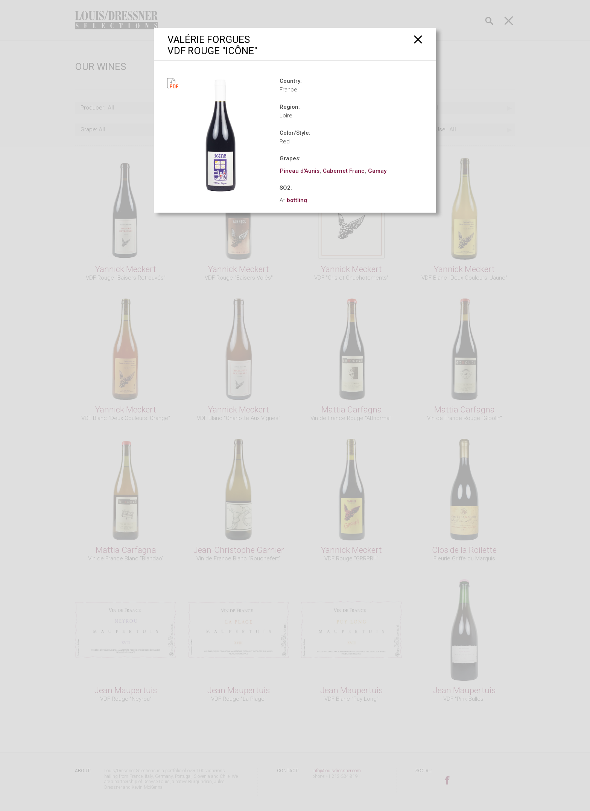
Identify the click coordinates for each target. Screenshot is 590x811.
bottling (297, 200)
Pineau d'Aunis (299, 171)
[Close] (418, 39)
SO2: (286, 187)
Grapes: (290, 158)
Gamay (377, 171)
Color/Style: (295, 132)
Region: (290, 106)
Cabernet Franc (344, 171)
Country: (291, 81)
